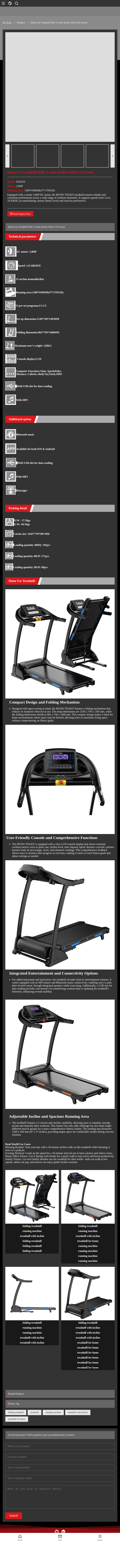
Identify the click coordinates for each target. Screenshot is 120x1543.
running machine (53, 1412)
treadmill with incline (78, 1412)
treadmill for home (16, 1419)
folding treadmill (16, 1412)
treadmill (34, 1412)
